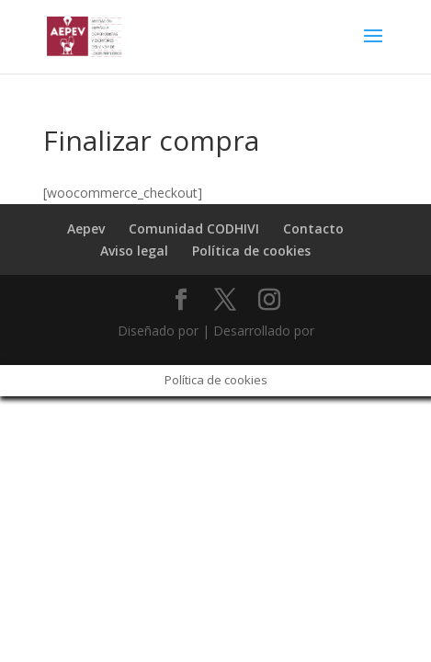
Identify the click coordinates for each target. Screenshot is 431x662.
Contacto (313, 228)
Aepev (86, 228)
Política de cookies (251, 250)
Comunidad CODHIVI (194, 228)
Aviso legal (134, 250)
